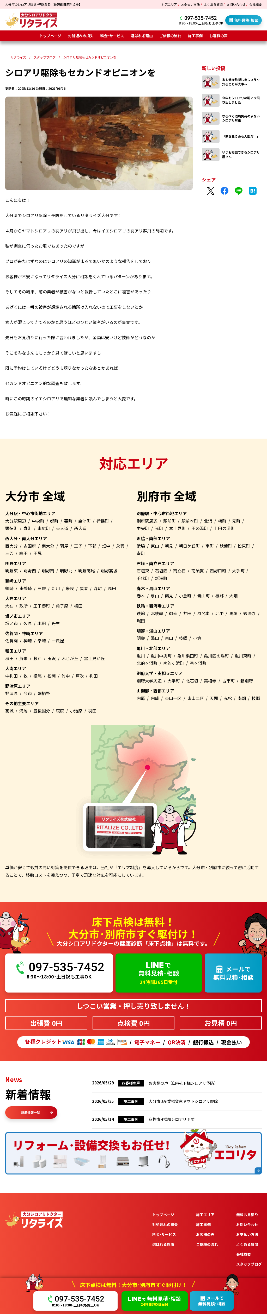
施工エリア (205, 1214)
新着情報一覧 (37, 1112)
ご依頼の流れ (170, 35)
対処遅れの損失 (81, 35)
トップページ (50, 35)
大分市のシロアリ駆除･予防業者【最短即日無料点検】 (43, 4)
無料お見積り (247, 1214)
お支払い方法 (190, 4)
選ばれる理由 (142, 35)
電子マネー (147, 1042)
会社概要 (255, 4)
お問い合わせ (236, 4)
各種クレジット (76, 1042)
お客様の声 (218, 35)
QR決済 (177, 1042)
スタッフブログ (249, 1264)
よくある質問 (213, 4)
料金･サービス (112, 35)
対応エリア (169, 4)
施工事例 (195, 35)
